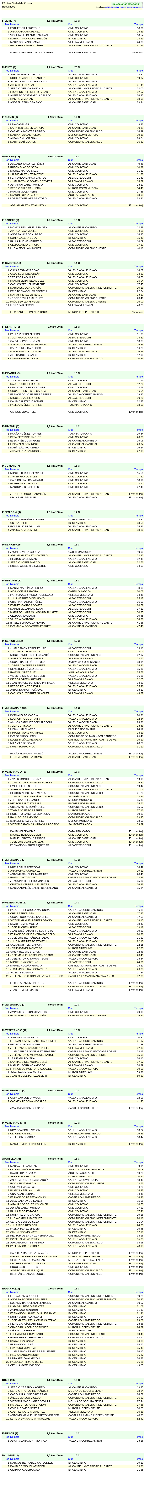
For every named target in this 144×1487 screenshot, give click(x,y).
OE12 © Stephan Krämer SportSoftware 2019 (124, 7)
